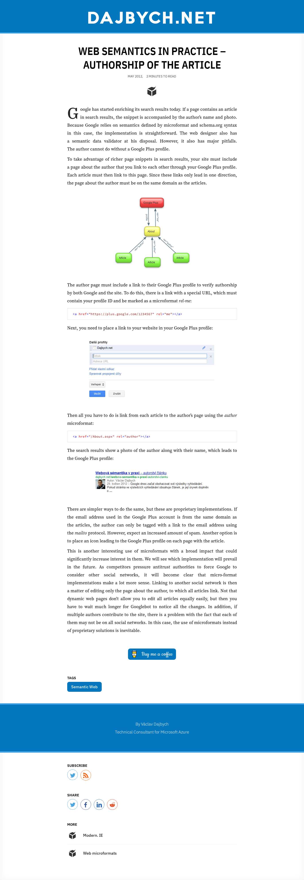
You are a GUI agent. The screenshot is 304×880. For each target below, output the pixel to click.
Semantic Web (84, 686)
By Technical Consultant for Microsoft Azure (152, 728)
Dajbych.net (152, 17)
